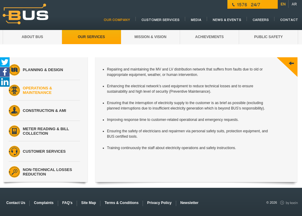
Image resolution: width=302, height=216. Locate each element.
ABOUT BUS (32, 37)
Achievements (209, 37)
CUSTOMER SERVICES (160, 19)
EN (283, 4)
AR (294, 4)
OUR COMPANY (117, 19)
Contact (289, 19)
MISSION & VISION (151, 37)
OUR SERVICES (91, 37)
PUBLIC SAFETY (268, 37)
